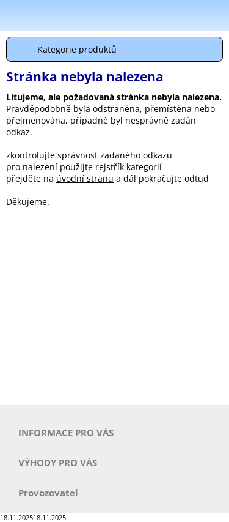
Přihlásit (156, 14)
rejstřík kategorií (128, 167)
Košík (217, 14)
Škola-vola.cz (64, 15)
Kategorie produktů (77, 49)
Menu (13, 17)
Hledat (186, 14)
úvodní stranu (85, 178)
